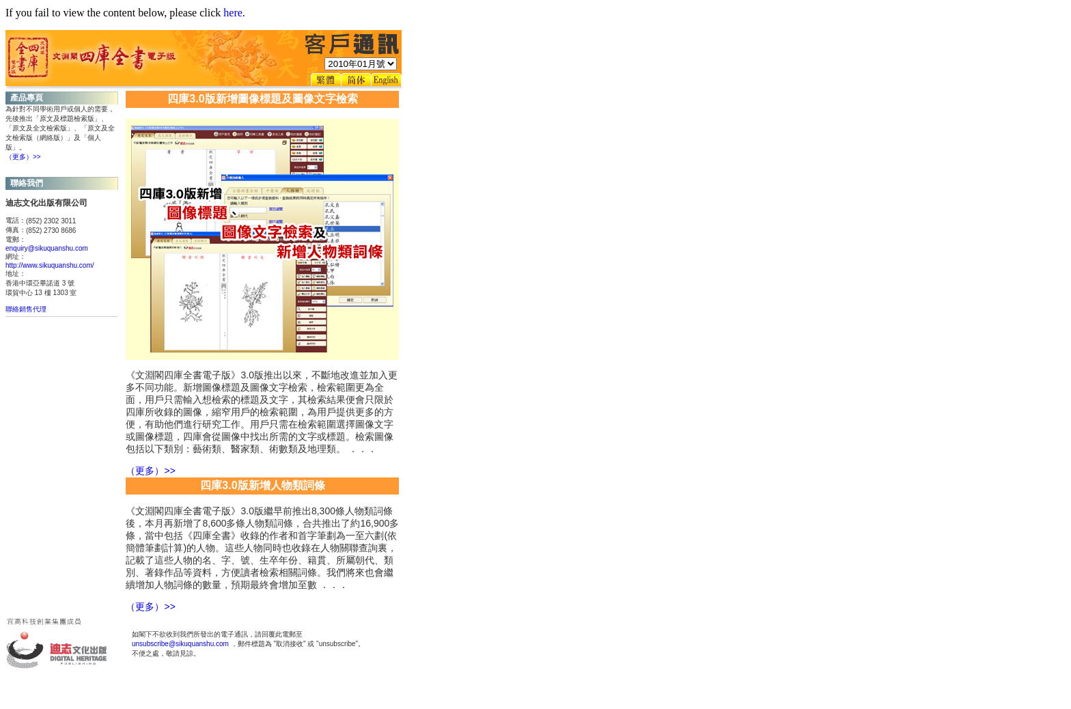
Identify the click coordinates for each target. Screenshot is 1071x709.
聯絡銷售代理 (25, 309)
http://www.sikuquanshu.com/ (49, 265)
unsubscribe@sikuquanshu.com (180, 644)
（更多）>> (23, 157)
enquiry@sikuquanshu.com (46, 248)
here (232, 12)
